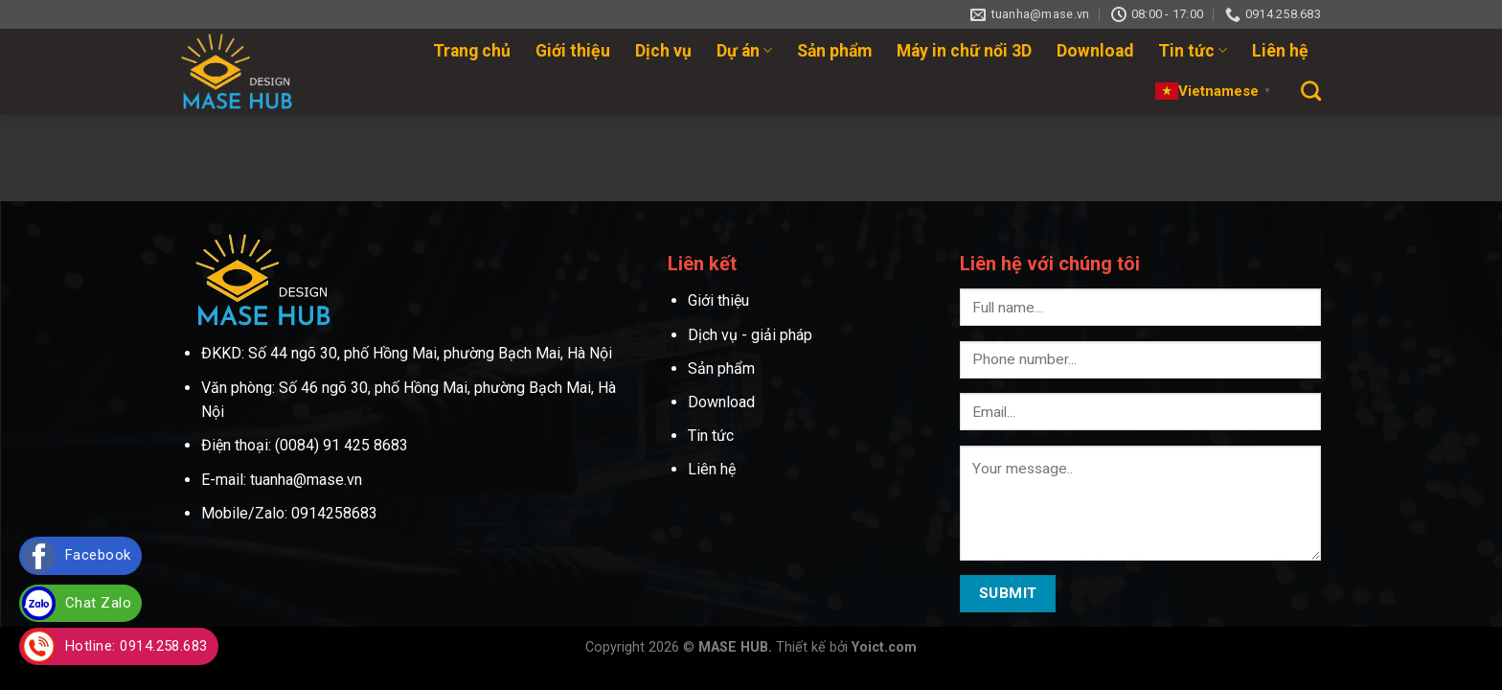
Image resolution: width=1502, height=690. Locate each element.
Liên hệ (1280, 50)
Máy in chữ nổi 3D (964, 50)
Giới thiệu (572, 50)
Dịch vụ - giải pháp (750, 335)
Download (1095, 50)
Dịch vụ (663, 50)
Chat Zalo (98, 602)
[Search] (1311, 90)
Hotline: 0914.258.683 (136, 646)
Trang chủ (472, 50)
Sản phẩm (834, 50)
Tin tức (1192, 50)
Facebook (98, 555)
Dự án (744, 50)
